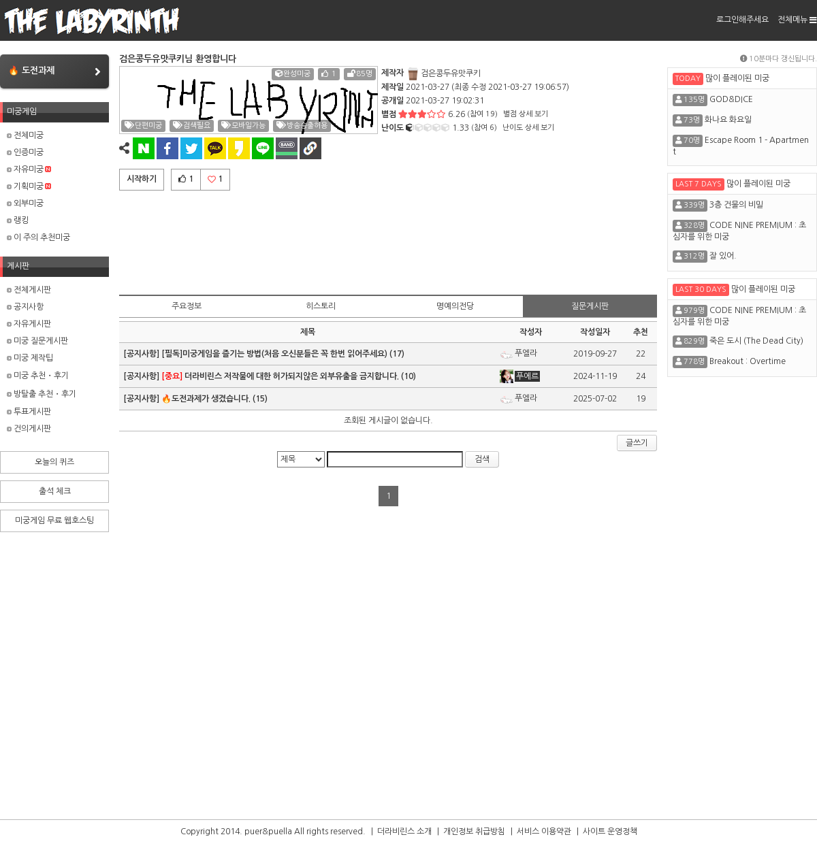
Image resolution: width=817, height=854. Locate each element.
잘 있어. (723, 256)
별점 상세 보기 (525, 114)
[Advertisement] (388, 240)
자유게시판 (29, 324)
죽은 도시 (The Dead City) (756, 341)
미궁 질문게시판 (37, 341)
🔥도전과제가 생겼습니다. (206, 399)
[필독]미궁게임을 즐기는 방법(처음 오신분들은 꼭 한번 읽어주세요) (274, 354)
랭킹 (18, 220)
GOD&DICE (731, 99)
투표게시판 (29, 412)
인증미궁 (25, 152)
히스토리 (321, 306)
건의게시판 (29, 429)
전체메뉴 (797, 20)
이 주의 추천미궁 (38, 237)
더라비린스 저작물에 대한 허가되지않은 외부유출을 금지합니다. (280, 376)
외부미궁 (25, 203)
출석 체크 (55, 491)
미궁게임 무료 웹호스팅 (54, 520)
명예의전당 (455, 306)
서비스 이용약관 (544, 831)
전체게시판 (29, 290)
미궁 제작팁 (30, 358)
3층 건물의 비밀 (736, 205)
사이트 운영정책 (610, 831)
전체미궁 (25, 135)
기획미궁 (29, 186)
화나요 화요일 (728, 120)
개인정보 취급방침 (474, 831)
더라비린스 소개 (404, 831)
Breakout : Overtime (747, 361)
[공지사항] (142, 354)
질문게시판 (590, 306)
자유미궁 (29, 169)
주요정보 (187, 306)
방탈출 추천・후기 (41, 394)
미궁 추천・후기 (38, 376)
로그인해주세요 (742, 20)
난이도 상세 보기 (528, 127)
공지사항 (25, 307)
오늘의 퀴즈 (54, 462)
